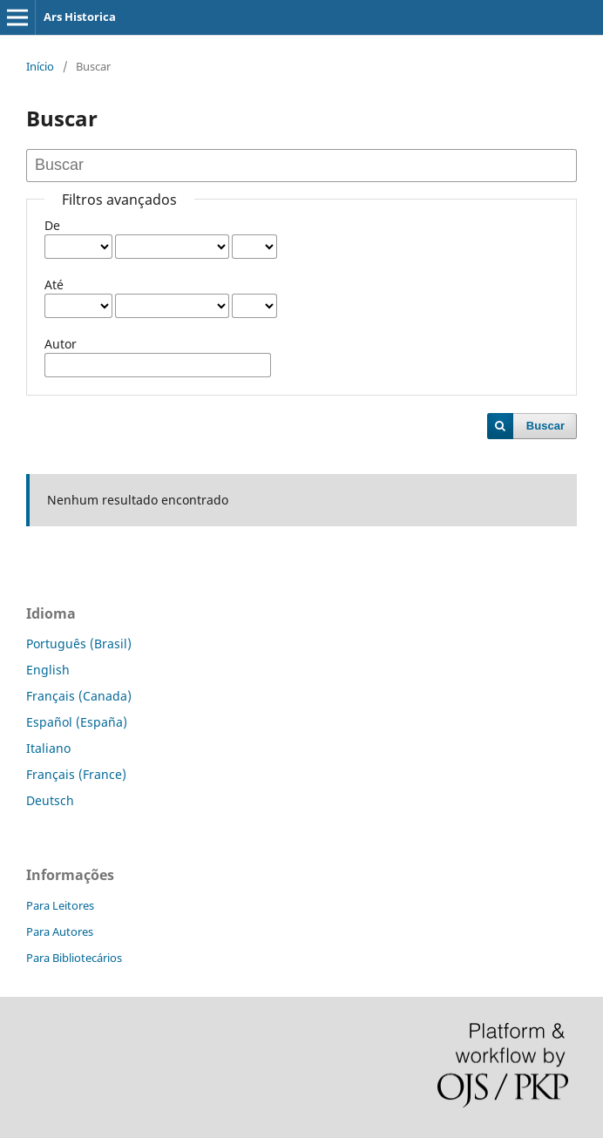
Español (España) (76, 722)
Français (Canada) (79, 696)
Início (40, 66)
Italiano (48, 748)
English (48, 669)
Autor (60, 343)
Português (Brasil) (79, 643)
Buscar (545, 425)
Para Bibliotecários (74, 957)
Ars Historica (80, 16)
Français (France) (76, 774)
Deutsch (50, 800)
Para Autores (59, 931)
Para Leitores (60, 905)
